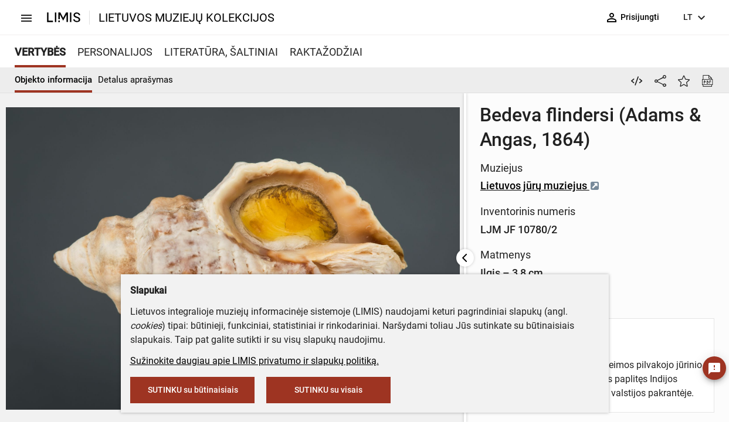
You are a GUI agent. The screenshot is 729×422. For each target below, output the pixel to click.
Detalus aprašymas (135, 79)
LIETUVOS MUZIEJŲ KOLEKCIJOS (186, 18)
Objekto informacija (53, 79)
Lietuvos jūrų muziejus (454, 185)
